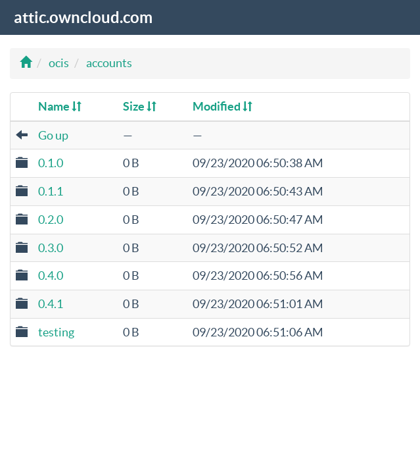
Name (60, 106)
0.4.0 (50, 275)
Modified (222, 106)
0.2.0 (50, 219)
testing (56, 332)
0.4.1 (50, 304)
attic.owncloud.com (83, 17)
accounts (109, 63)
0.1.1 (50, 191)
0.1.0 (50, 163)
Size (139, 106)
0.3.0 (50, 248)
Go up (53, 135)
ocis (59, 63)
